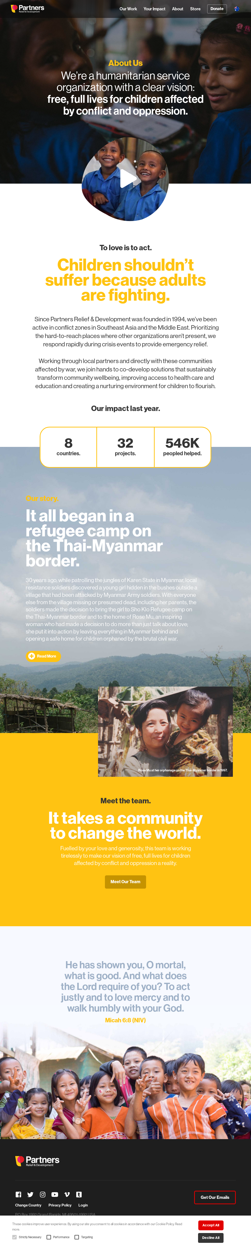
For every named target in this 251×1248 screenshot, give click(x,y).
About (177, 8)
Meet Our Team (125, 881)
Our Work (128, 8)
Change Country (28, 1205)
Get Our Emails (215, 1197)
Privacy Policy (60, 1205)
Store (195, 8)
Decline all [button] (210, 1238)
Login (83, 1205)
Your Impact (154, 8)
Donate (217, 8)
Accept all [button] (210, 1225)
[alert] (125, 1232)
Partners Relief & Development (27, 8)
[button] (14, 1237)
